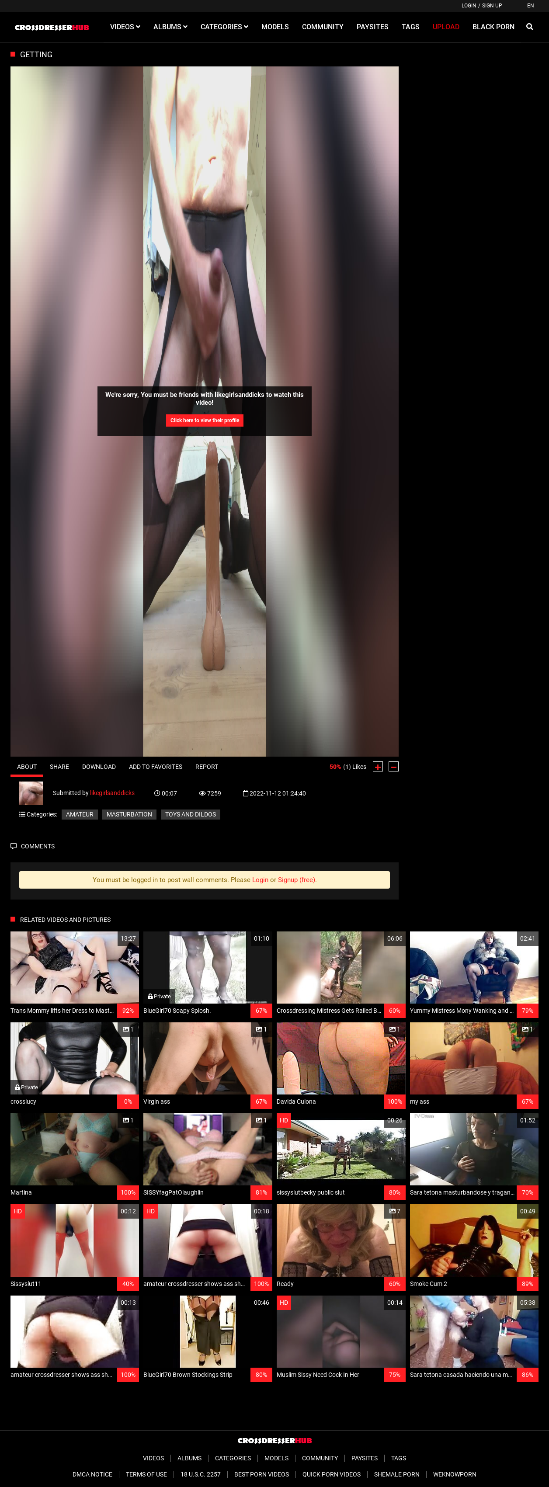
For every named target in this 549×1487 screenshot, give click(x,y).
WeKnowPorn (454, 1474)
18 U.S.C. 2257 (201, 1474)
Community (320, 1458)
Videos (153, 1458)
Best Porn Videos (261, 1474)
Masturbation (129, 814)
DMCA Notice (92, 1474)
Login (469, 6)
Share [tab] (59, 766)
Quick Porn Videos (331, 1474)
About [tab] (27, 766)
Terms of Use (146, 1474)
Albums (189, 1458)
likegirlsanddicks (112, 792)
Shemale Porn (397, 1474)
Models (276, 1458)
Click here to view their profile (204, 420)
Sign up (492, 6)
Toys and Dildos (190, 814)
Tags (398, 1458)
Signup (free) (296, 880)
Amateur (80, 814)
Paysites (364, 1458)
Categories (233, 1458)
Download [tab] (99, 766)
